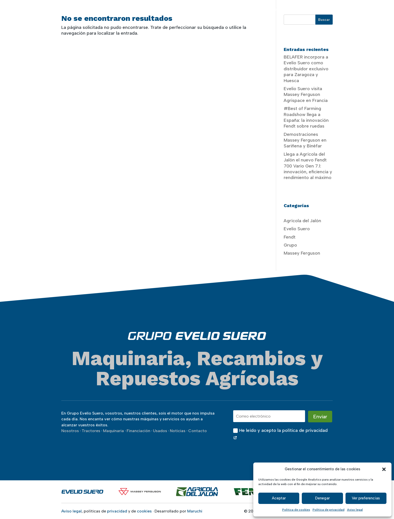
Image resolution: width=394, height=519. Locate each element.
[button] (383, 469)
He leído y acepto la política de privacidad (280, 434)
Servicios (268, 9)
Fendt (290, 237)
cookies (144, 511)
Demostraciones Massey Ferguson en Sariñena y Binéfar (305, 140)
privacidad (117, 511)
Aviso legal (355, 509)
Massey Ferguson (302, 253)
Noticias (345, 9)
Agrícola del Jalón (302, 220)
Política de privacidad (328, 509)
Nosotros (190, 9)
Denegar (322, 498)
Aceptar (279, 498)
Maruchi (194, 511)
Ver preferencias (366, 498)
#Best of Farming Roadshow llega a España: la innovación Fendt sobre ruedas (306, 117)
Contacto (366, 9)
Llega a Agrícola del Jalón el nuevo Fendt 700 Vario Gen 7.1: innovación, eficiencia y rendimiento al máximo (308, 166)
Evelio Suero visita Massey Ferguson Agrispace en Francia (306, 94)
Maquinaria (245, 9)
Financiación (298, 9)
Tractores (217, 9)
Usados (321, 9)
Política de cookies (296, 509)
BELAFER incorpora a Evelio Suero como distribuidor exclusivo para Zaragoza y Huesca (306, 68)
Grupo (290, 245)
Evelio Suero (297, 229)
